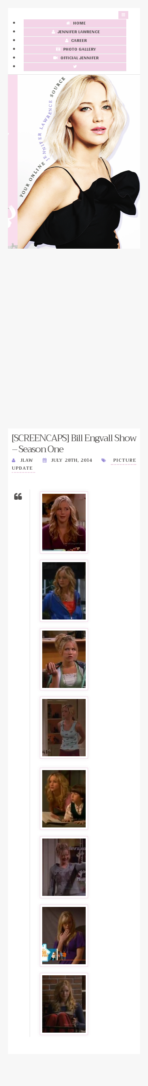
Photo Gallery (75, 49)
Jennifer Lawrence (75, 32)
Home (75, 23)
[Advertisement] (74, 338)
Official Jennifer (75, 58)
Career (75, 41)
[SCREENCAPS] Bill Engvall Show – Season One (74, 443)
